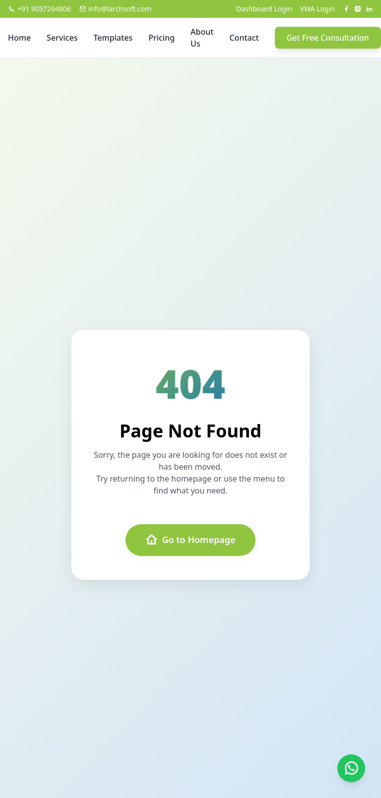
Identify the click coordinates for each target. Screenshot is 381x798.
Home (19, 37)
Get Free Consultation (328, 37)
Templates (112, 37)
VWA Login (317, 8)
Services (62, 37)
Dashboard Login (264, 8)
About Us (201, 37)
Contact (243, 37)
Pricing (161, 37)
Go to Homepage (190, 540)
